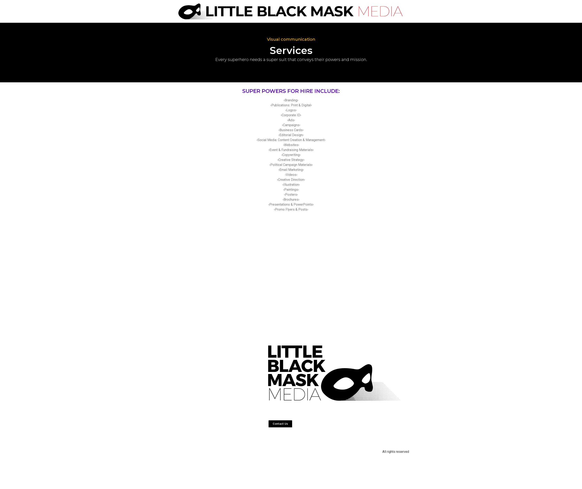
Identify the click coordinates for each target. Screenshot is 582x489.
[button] (280, 423)
